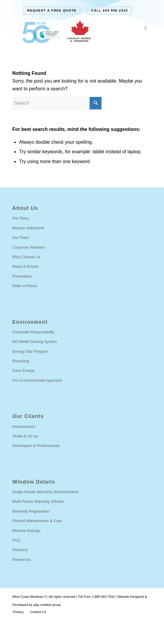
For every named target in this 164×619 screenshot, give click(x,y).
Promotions (22, 276)
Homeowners (23, 426)
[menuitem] (51, 10)
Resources (21, 559)
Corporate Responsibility (33, 332)
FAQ (16, 540)
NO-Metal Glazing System (34, 341)
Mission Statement (28, 228)
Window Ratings (26, 530)
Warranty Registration (30, 511)
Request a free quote (51, 10)
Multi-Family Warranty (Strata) (38, 501)
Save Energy (23, 370)
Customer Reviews (28, 247)
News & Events (25, 266)
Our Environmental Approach (37, 380)
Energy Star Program (30, 351)
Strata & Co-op (25, 436)
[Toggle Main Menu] (146, 28)
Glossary (19, 549)
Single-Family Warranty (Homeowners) (45, 492)
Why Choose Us (26, 257)
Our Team (20, 237)
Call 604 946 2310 (109, 10)
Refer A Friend (24, 286)
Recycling (20, 361)
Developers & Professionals (36, 445)
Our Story (20, 218)
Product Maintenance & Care (37, 521)
